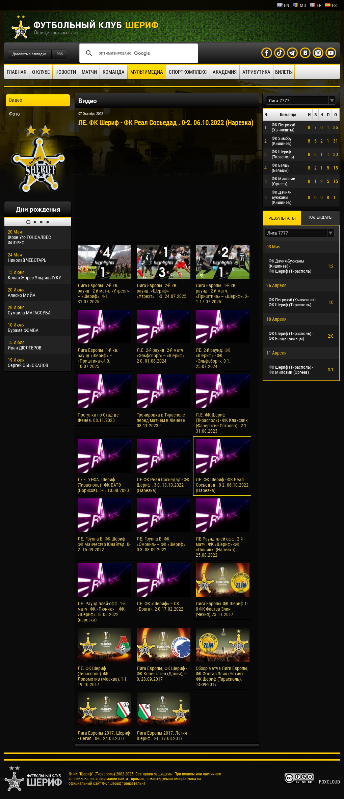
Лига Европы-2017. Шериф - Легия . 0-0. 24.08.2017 (104, 735)
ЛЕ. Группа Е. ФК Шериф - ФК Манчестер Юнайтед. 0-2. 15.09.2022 (104, 544)
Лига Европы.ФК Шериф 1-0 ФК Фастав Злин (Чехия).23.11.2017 (222, 609)
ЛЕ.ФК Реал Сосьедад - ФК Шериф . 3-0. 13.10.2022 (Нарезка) (163, 485)
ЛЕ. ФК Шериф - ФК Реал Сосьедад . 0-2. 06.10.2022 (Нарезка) (222, 485)
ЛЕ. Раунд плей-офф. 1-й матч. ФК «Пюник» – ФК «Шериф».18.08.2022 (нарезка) (102, 611)
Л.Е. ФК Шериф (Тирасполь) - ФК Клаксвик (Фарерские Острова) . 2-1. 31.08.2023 (222, 423)
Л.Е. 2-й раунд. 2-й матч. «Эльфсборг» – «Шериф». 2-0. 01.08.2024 (161, 355)
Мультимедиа (146, 72)
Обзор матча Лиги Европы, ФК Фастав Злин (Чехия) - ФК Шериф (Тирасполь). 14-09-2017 (222, 676)
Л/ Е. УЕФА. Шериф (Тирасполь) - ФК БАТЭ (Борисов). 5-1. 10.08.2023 (103, 485)
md (299, 5)
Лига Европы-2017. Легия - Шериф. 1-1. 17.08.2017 (163, 735)
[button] (332, 100)
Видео (15, 100)
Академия (225, 72)
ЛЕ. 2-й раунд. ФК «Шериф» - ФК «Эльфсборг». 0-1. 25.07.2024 (213, 358)
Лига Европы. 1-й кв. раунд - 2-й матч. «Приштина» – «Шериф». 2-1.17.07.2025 (222, 293)
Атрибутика (256, 72)
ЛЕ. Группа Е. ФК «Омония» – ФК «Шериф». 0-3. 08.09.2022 (162, 544)
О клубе (41, 72)
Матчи (89, 72)
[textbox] (297, 100)
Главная (16, 72)
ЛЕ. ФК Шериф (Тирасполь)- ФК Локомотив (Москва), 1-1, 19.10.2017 (103, 676)
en (283, 5)
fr (315, 5)
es (331, 5)
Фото (14, 114)
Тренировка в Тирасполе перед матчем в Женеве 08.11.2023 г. (161, 420)
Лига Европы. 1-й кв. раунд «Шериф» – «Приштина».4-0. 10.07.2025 (98, 358)
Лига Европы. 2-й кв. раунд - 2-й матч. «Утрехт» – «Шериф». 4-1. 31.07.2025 (103, 293)
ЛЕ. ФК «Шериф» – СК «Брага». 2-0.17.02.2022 (160, 606)
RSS (60, 54)
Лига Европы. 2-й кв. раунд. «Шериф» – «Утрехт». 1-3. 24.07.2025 (161, 291)
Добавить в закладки (29, 54)
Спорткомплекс (188, 72)
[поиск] (138, 53)
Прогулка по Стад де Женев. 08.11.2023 (98, 417)
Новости (65, 72)
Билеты (284, 72)
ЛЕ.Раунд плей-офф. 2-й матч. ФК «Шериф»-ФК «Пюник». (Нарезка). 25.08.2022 (219, 547)
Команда (114, 72)
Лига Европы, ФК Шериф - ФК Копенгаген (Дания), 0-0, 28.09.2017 (162, 674)
